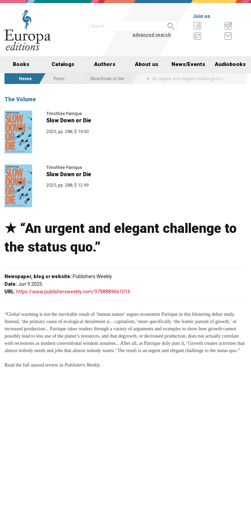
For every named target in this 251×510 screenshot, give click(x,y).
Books (21, 64)
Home (25, 78)
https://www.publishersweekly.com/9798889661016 (73, 291)
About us (146, 64)
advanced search (151, 34)
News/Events (188, 64)
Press (59, 78)
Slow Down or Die (107, 78)
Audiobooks (230, 64)
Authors (104, 64)
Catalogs (63, 64)
